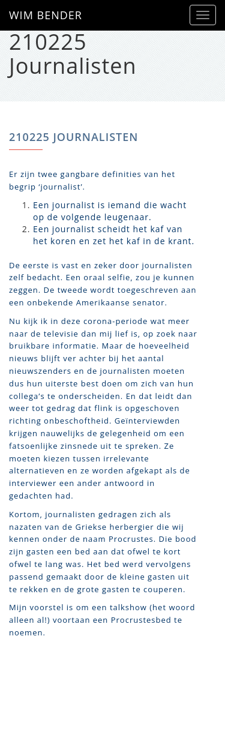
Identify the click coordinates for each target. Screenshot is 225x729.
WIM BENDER (45, 15)
